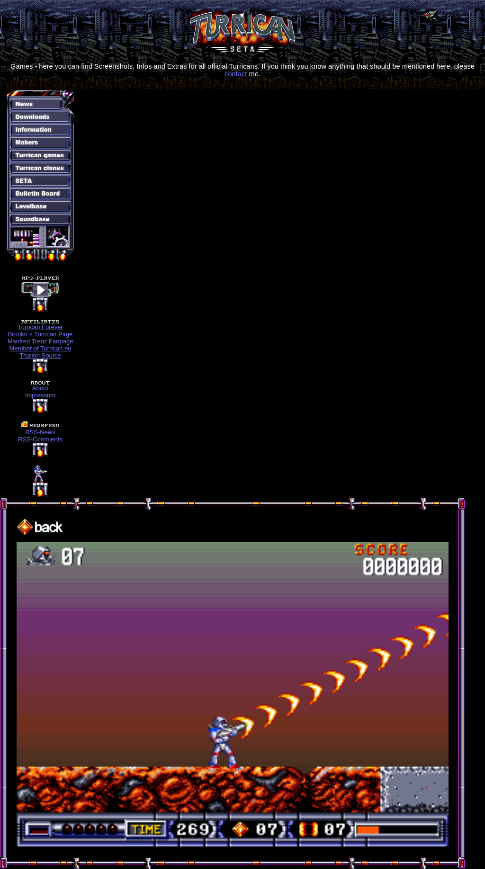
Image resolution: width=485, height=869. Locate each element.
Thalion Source (40, 355)
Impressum (40, 395)
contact (236, 74)
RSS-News (40, 432)
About (40, 388)
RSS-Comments (40, 439)
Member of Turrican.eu (40, 348)
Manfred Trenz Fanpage (40, 341)
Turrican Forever (40, 327)
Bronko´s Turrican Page (40, 334)
